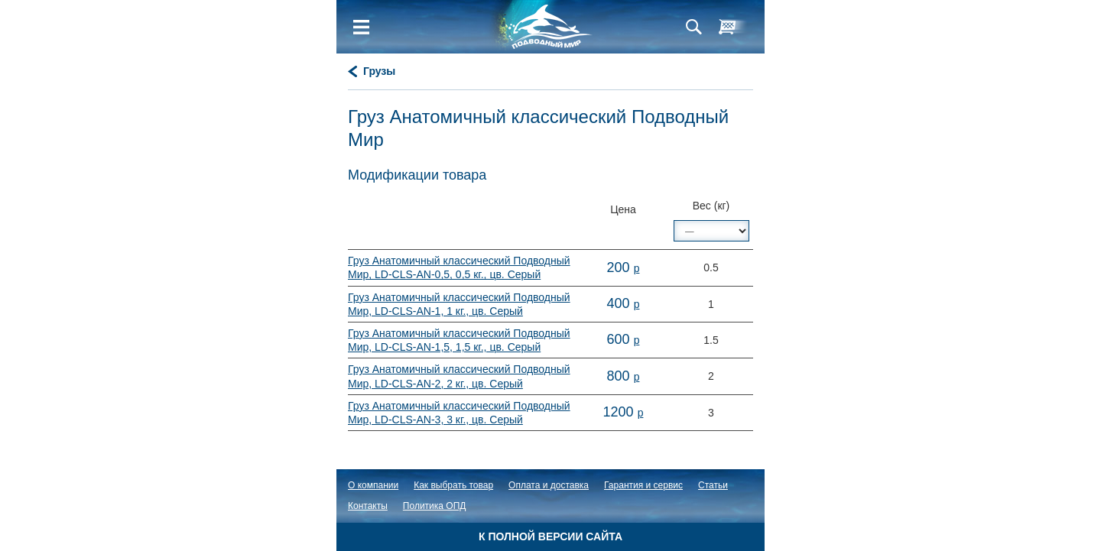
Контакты (368, 506)
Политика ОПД (434, 506)
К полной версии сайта (550, 536)
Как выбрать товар (453, 485)
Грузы (379, 71)
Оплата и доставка (548, 485)
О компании (373, 485)
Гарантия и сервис (643, 485)
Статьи (713, 485)
